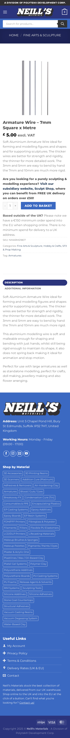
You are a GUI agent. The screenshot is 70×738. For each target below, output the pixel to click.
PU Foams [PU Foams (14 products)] (10, 582)
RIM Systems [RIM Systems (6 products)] (11, 588)
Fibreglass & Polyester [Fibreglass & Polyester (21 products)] (42, 521)
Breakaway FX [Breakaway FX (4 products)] (12, 497)
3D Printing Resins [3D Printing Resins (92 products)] (36, 473)
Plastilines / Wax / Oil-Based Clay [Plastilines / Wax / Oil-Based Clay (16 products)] (23, 558)
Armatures (14, 255)
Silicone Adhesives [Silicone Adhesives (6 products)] (40, 594)
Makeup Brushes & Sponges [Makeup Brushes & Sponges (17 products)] (21, 539)
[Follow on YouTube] (26, 454)
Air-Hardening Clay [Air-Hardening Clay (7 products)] (46, 485)
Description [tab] (14, 282)
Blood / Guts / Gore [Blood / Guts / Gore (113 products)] (31, 491)
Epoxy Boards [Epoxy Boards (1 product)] (12, 515)
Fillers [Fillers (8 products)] (23, 527)
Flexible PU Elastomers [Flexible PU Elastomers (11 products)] (45, 527)
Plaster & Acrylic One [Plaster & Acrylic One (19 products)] (16, 552)
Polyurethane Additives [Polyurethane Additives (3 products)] (18, 570)
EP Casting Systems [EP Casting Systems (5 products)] (16, 509)
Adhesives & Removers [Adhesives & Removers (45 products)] (17, 485)
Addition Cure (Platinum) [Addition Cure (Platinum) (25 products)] (38, 479)
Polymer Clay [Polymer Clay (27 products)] (38, 563)
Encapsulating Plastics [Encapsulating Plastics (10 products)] (46, 503)
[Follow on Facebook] (6, 454)
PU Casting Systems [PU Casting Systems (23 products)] (45, 576)
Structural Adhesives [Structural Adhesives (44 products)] (16, 606)
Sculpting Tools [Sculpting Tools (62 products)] (32, 588)
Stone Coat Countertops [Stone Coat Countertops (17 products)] (18, 600)
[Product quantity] (10, 205)
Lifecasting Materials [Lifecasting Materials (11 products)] (41, 533)
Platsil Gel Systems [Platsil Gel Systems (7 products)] (15, 563)
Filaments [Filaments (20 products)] (10, 527)
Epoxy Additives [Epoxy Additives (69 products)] (41, 509)
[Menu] (5, 12)
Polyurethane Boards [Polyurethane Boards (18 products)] (17, 576)
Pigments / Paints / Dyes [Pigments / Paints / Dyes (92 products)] (42, 545)
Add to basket (38, 206)
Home (14, 35)
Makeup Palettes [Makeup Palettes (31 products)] (14, 545)
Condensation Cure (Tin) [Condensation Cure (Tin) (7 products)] (39, 497)
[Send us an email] (20, 454)
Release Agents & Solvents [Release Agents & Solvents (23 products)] (36, 582)
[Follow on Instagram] (13, 454)
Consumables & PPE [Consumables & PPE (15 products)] (16, 503)
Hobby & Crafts (52, 246)
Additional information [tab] (23, 288)
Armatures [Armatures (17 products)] (10, 491)
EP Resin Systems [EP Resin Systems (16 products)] (34, 515)
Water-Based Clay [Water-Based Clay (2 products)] (15, 624)
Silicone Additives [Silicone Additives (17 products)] (15, 594)
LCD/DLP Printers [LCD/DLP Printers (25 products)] (14, 533)
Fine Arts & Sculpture (42, 35)
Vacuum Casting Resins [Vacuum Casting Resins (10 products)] (18, 612)
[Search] (62, 24)
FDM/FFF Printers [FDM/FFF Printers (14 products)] (14, 521)
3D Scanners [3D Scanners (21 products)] (11, 479)
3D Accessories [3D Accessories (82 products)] (13, 473)
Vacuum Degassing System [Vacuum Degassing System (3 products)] (20, 618)
